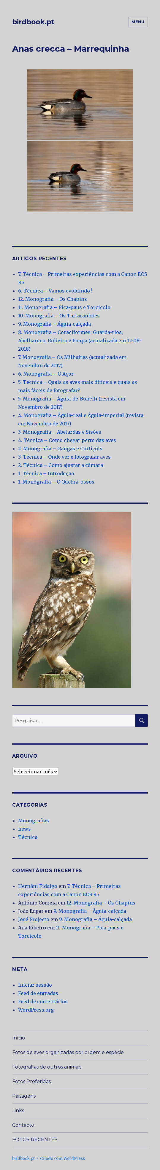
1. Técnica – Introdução (46, 473)
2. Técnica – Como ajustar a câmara (60, 465)
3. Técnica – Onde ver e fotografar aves (64, 457)
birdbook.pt (33, 22)
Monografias (33, 821)
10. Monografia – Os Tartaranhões (59, 316)
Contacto (23, 1125)
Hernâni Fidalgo (37, 886)
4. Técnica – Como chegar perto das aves (67, 440)
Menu (138, 21)
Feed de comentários (43, 1001)
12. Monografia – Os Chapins (52, 299)
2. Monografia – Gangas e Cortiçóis (60, 449)
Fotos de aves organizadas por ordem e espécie (68, 1052)
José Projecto (33, 919)
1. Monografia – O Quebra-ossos (56, 482)
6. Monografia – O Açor (46, 374)
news (24, 829)
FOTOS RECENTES (35, 1139)
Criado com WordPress (62, 1158)
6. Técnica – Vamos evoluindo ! (55, 291)
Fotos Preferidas (31, 1081)
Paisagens (24, 1096)
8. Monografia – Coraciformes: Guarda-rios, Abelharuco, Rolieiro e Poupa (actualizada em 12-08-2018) (80, 340)
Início (18, 1038)
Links (18, 1110)
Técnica (27, 837)
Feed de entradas (38, 993)
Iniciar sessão (35, 985)
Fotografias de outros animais (46, 1067)
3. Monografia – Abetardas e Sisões (59, 432)
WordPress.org (36, 1010)
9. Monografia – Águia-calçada (54, 324)
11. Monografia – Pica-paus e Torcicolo (64, 307)
